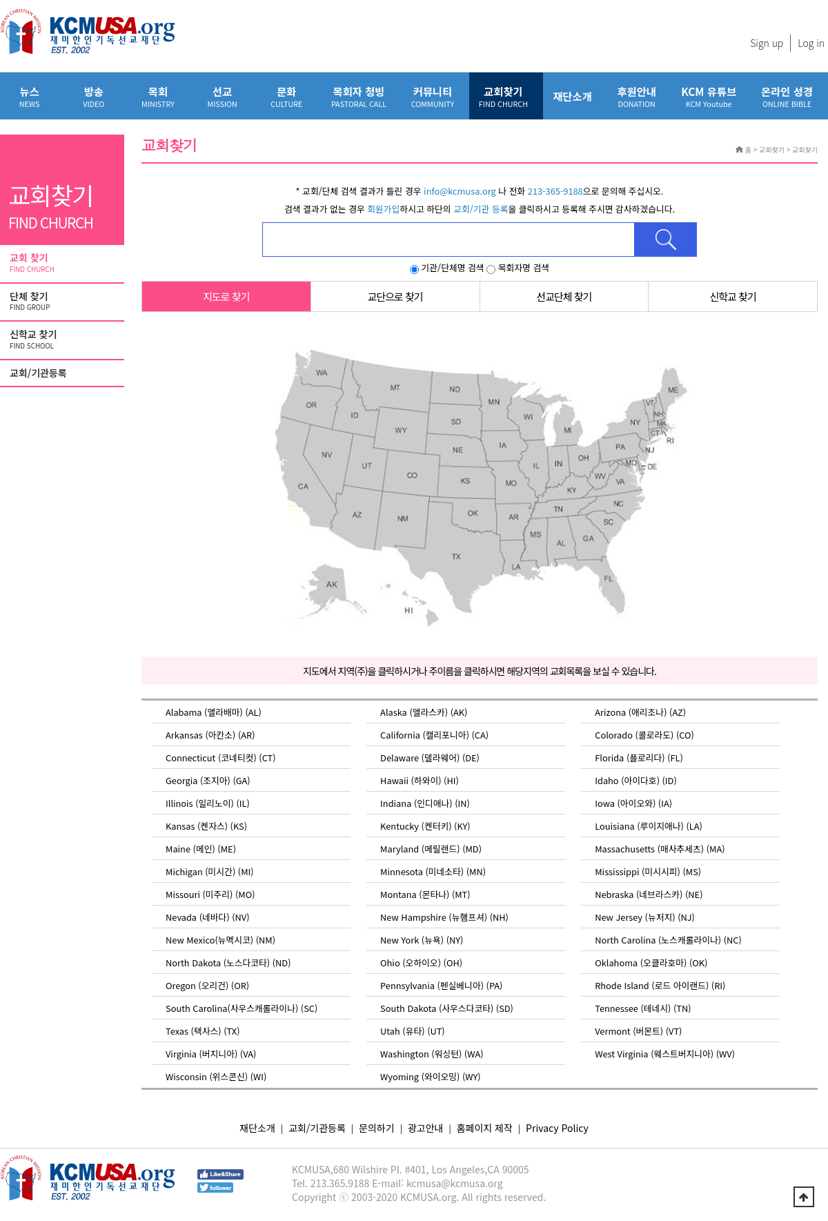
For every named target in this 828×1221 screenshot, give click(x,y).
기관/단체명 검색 (447, 267)
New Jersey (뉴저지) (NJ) (645, 917)
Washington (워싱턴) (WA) (431, 1053)
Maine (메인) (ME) (201, 848)
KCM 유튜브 (709, 96)
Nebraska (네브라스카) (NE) (648, 894)
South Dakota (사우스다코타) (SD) (446, 1008)
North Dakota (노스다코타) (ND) (228, 962)
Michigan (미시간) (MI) (210, 871)
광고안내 (426, 1128)
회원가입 (383, 208)
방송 (93, 96)
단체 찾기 (63, 301)
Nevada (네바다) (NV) (207, 917)
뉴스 (29, 96)
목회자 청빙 (359, 96)
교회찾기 (503, 96)
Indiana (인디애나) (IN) (425, 803)
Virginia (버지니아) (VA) (211, 1053)
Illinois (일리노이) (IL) (208, 803)
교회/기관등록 (38, 373)
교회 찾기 (63, 263)
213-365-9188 (555, 190)
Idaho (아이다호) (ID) (636, 780)
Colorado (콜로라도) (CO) (644, 734)
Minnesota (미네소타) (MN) (433, 871)
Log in (811, 43)
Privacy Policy (557, 1128)
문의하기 (377, 1128)
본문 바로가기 (0, 0)
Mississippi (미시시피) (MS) (648, 871)
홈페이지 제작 (485, 1128)
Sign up (766, 43)
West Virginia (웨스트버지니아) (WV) (665, 1053)
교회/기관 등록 (480, 208)
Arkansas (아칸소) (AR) (210, 734)
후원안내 (636, 96)
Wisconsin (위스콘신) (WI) (216, 1076)
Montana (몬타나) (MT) (425, 894)
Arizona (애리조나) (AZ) (640, 712)
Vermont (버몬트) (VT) (638, 1030)
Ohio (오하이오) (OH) (421, 962)
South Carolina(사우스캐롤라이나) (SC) (241, 1008)
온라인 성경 (787, 96)
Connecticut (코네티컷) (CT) (221, 757)
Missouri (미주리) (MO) (210, 894)
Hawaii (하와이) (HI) (419, 780)
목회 (158, 96)
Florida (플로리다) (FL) (639, 757)
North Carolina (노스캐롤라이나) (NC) (668, 939)
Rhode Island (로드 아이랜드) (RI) (660, 985)
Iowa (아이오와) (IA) (633, 803)
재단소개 (572, 96)
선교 (222, 96)
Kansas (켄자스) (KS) (206, 825)
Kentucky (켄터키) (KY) (425, 825)
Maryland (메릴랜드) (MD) (431, 848)
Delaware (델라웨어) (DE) (430, 757)
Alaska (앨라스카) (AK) (423, 712)
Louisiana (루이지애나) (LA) (648, 825)
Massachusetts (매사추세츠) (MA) (659, 848)
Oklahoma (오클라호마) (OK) (651, 962)
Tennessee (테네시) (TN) (643, 1008)
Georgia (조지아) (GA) (208, 780)
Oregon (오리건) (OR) (207, 985)
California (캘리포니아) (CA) (434, 734)
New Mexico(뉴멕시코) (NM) (220, 939)
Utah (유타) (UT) (412, 1030)
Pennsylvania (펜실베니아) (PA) (441, 985)
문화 (287, 96)
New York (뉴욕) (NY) (421, 939)
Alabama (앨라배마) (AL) (214, 712)
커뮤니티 (432, 96)
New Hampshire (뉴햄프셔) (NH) (444, 917)
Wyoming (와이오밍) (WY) (430, 1076)
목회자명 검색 (517, 267)
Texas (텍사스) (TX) (203, 1030)
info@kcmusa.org (460, 190)
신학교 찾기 (63, 339)
